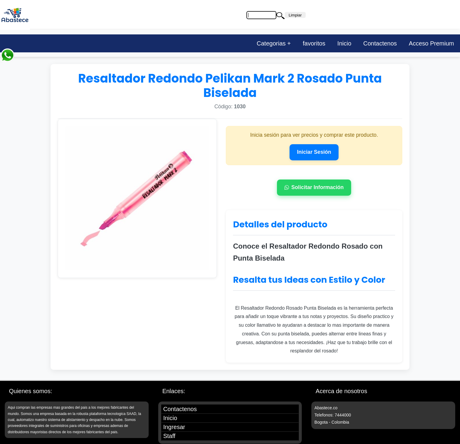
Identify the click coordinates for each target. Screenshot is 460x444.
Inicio (344, 43)
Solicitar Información (314, 187)
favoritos (314, 43)
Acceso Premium (431, 43)
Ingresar (174, 427)
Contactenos (380, 43)
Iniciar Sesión (314, 152)
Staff (169, 436)
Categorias (271, 43)
